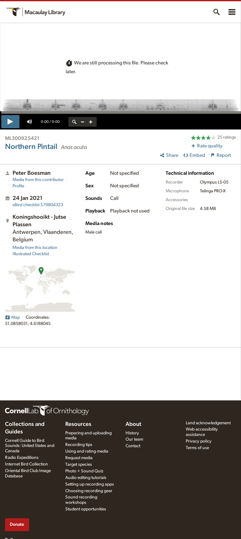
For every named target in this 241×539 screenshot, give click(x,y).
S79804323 (38, 205)
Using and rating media (86, 451)
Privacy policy (199, 441)
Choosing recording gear (88, 491)
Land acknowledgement (208, 423)
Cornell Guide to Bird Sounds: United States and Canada (29, 446)
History (132, 433)
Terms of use (197, 448)
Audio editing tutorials (85, 478)
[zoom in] (90, 121)
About (133, 424)
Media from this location (35, 247)
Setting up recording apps (89, 484)
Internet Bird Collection (26, 464)
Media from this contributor (38, 180)
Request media (79, 458)
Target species (78, 464)
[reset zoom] (74, 121)
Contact (133, 446)
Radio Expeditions (22, 457)
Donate (17, 524)
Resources (78, 424)
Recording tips (78, 445)
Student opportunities (85, 509)
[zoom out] (82, 121)
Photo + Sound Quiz (84, 471)
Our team (134, 439)
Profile (18, 186)
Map (12, 317)
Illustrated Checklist (31, 254)
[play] (10, 121)
